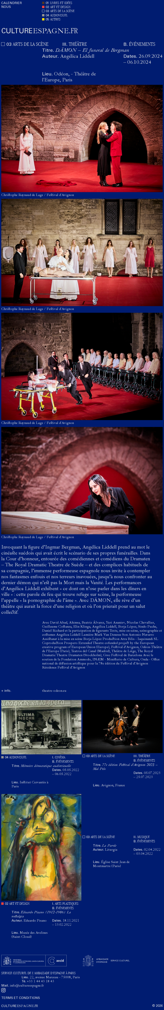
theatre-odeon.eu (54, 691)
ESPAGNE (39, 31)
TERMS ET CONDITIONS (20, 998)
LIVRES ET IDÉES (61, 3)
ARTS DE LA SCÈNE (62, 11)
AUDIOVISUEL (59, 15)
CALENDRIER (11, 3)
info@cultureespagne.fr (27, 986)
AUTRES (55, 20)
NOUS (6, 7)
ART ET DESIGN (60, 7)
